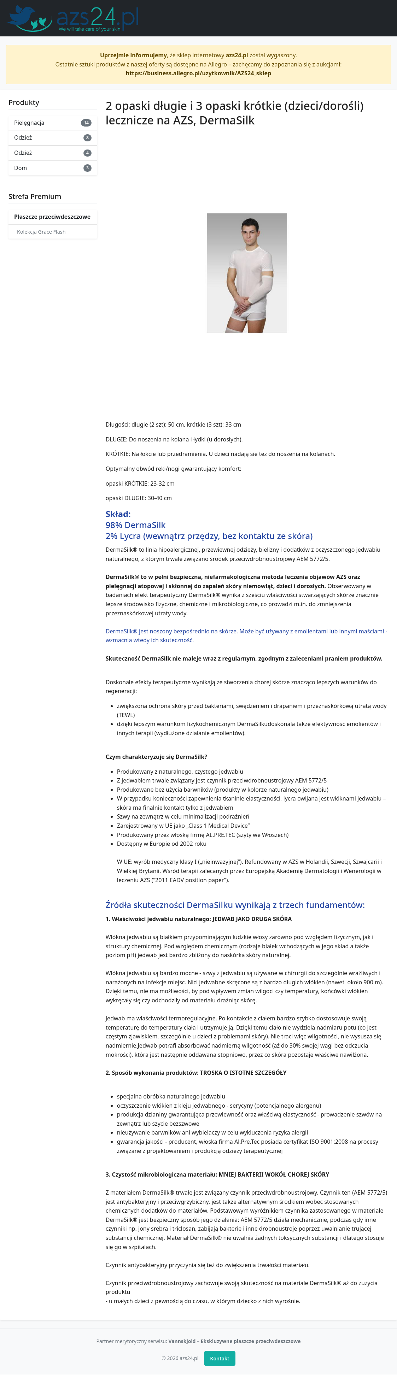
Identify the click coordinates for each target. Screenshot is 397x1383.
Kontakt (219, 1358)
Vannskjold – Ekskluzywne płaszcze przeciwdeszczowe (234, 1341)
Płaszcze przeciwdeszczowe (52, 217)
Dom (53, 168)
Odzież (53, 137)
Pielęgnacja (53, 123)
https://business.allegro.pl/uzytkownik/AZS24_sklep (199, 73)
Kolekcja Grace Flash (41, 231)
